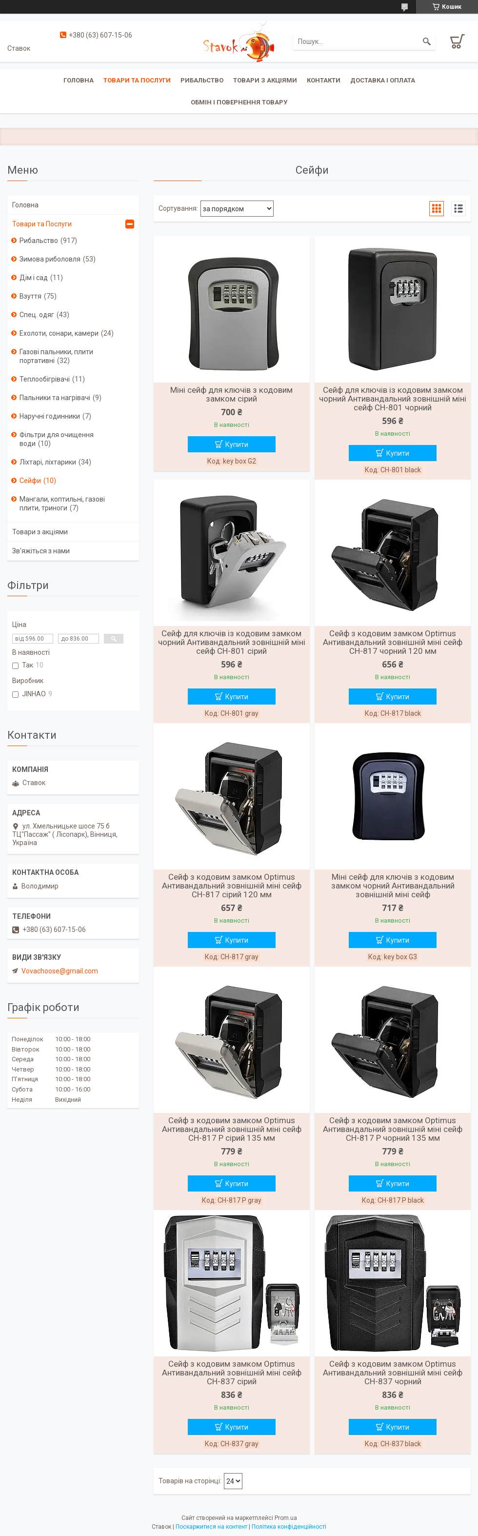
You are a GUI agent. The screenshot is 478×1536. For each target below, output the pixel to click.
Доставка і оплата (382, 80)
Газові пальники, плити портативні (56, 356)
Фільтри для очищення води (57, 439)
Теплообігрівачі (45, 379)
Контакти (323, 80)
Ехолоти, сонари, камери (59, 333)
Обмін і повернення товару (239, 102)
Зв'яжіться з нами (41, 551)
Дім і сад (34, 278)
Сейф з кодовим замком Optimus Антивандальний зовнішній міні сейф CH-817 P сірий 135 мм (231, 1129)
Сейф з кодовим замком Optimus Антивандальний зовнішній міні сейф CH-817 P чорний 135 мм (392, 1129)
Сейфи (30, 481)
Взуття (30, 296)
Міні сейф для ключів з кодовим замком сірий (231, 394)
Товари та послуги (137, 80)
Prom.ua (286, 1518)
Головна (78, 80)
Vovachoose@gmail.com (59, 971)
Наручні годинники (50, 416)
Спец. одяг (37, 315)
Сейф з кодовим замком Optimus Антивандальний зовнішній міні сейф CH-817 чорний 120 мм (392, 642)
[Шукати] (427, 41)
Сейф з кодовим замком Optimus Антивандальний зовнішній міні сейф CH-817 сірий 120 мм (231, 885)
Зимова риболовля (50, 259)
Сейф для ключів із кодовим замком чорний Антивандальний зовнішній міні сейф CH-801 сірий (231, 642)
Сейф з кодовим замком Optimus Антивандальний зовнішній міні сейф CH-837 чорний (392, 1372)
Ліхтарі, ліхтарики (48, 462)
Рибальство (201, 80)
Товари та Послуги (42, 224)
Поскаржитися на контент (211, 1526)
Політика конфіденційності (289, 1526)
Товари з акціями (265, 80)
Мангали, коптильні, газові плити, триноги (62, 503)
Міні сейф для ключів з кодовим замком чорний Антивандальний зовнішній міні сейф (393, 885)
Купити (236, 444)
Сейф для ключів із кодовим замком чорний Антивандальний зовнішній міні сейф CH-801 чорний (392, 398)
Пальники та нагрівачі (55, 398)
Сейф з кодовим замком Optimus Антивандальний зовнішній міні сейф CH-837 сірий (231, 1372)
